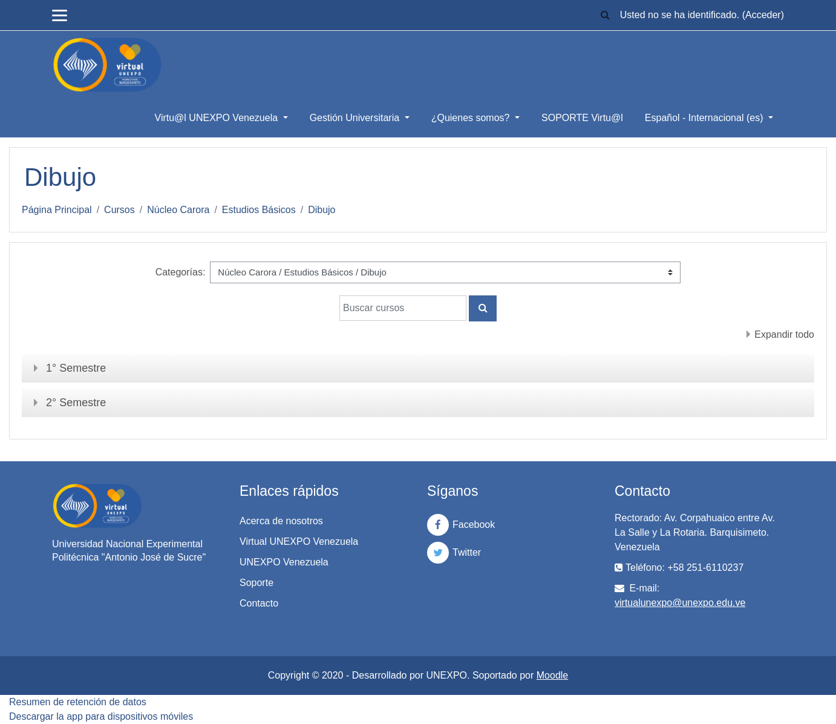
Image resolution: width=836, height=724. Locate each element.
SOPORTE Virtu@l (582, 118)
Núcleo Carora (178, 210)
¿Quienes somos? (471, 118)
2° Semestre (76, 403)
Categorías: (180, 272)
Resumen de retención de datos (77, 702)
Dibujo (321, 210)
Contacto (259, 603)
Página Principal (57, 210)
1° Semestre (76, 368)
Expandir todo (784, 334)
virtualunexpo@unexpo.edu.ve (680, 602)
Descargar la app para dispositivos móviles (101, 716)
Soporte (256, 583)
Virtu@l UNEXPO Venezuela (218, 118)
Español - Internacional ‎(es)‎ (705, 118)
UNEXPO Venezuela (284, 562)
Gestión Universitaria (356, 118)
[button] (605, 15)
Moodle (552, 675)
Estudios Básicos (259, 210)
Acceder (763, 15)
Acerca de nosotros (281, 521)
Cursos (119, 210)
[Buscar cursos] (402, 308)
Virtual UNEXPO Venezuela (299, 541)
